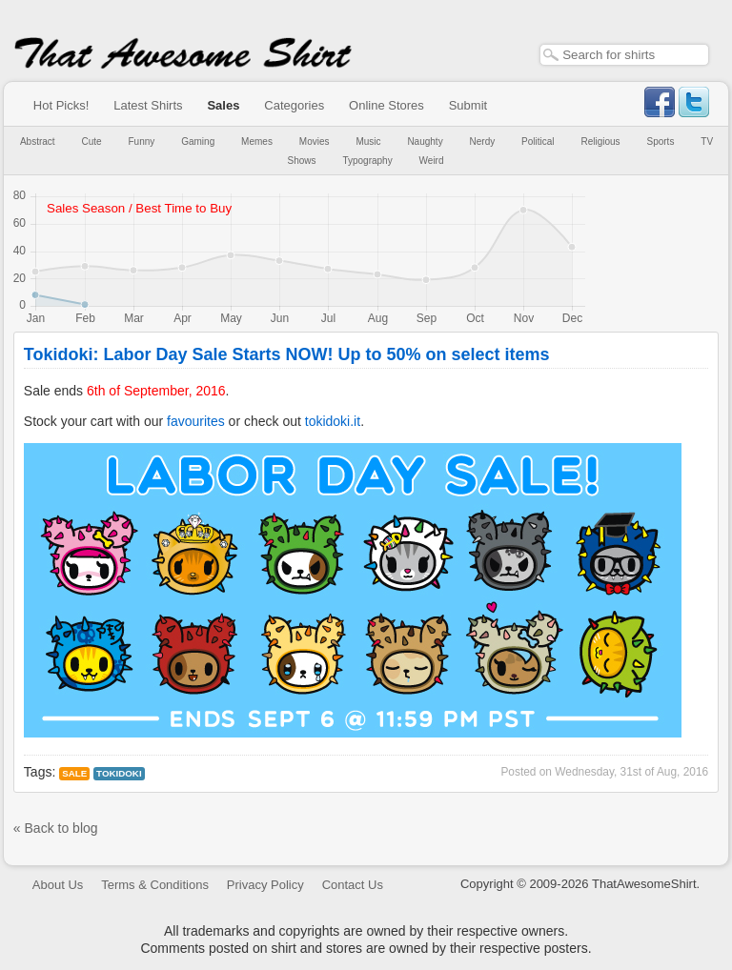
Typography (367, 160)
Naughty (424, 141)
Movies (314, 141)
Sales (223, 105)
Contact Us (352, 885)
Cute (92, 141)
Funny (142, 141)
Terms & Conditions (155, 885)
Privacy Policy (265, 885)
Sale (74, 773)
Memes (257, 141)
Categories (294, 105)
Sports (661, 141)
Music (368, 141)
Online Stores (386, 105)
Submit (468, 105)
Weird (431, 160)
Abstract (37, 141)
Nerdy (483, 141)
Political (537, 141)
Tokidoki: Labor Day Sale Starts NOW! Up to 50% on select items (287, 354)
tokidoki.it (332, 421)
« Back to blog (55, 828)
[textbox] (624, 55)
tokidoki (119, 773)
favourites (196, 421)
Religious (600, 141)
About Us (57, 885)
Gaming (197, 141)
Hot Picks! (61, 105)
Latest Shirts (147, 105)
